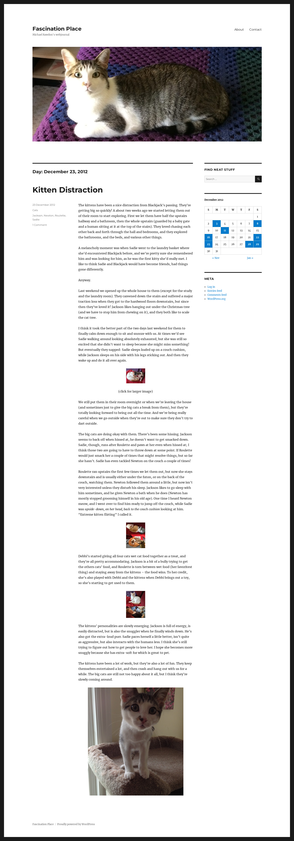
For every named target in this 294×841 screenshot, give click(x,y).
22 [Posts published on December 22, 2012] (257, 237)
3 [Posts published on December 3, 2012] (216, 223)
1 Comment (39, 224)
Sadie (36, 219)
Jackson (37, 215)
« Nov (215, 258)
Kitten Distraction (67, 189)
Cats (35, 210)
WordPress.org (216, 299)
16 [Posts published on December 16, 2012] (208, 237)
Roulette (60, 215)
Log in (211, 286)
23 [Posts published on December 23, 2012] (208, 244)
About (239, 29)
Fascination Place (57, 28)
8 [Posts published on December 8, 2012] (257, 223)
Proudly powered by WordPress (76, 824)
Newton (49, 215)
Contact (255, 29)
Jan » (250, 258)
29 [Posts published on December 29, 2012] (257, 244)
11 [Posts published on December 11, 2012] (225, 230)
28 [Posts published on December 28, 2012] (249, 244)
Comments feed (217, 295)
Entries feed (214, 291)
